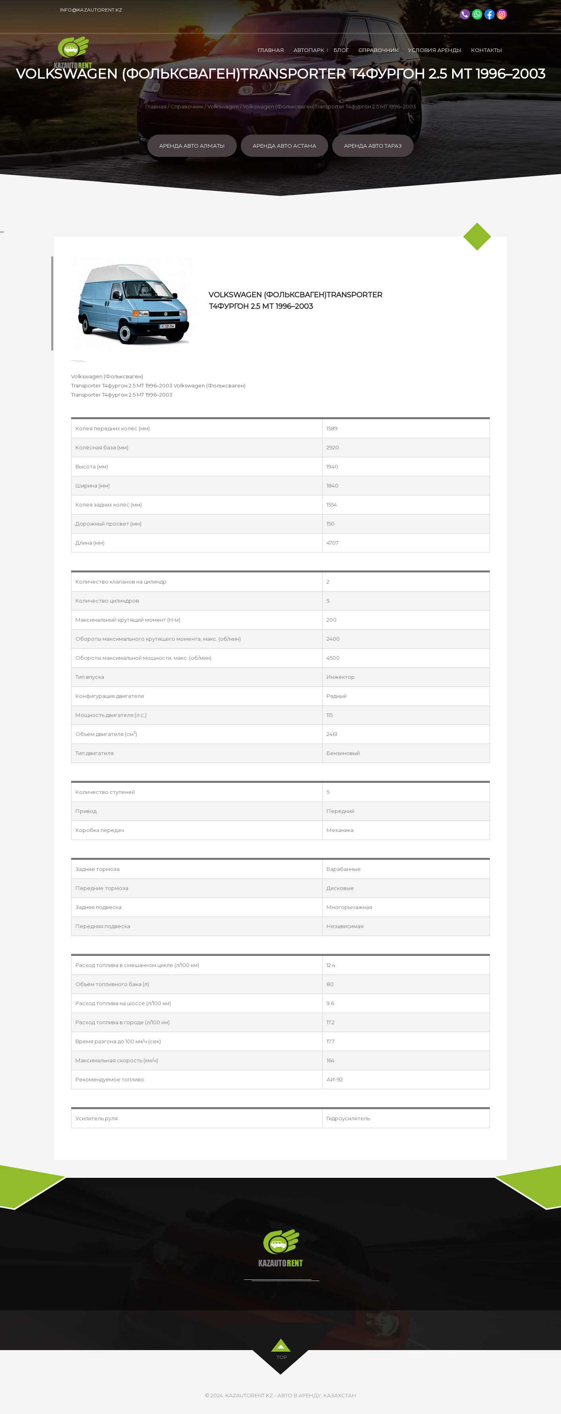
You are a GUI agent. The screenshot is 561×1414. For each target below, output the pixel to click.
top (282, 1356)
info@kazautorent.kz (91, 10)
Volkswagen (223, 106)
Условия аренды (435, 50)
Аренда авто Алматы (192, 146)
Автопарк (309, 50)
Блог (341, 50)
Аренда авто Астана (284, 146)
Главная (271, 50)
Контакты (486, 50)
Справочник (378, 50)
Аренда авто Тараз (373, 146)
